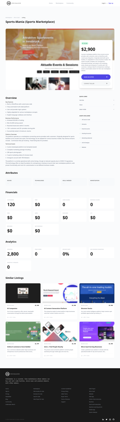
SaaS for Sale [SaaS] (36, 396)
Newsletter (8, 396)
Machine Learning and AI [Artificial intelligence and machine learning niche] (95, 407)
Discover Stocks (86, 308)
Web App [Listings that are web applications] (91, 396)
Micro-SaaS (17, 17)
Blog (7, 399)
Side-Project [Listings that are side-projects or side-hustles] (92, 388)
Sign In (7, 391)
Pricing (7, 394)
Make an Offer (96, 77)
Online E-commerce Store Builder (19, 347)
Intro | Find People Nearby (53, 347)
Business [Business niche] (91, 402)
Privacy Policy (64, 391)
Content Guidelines (66, 388)
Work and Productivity (95, 404)
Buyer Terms (64, 396)
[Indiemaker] (41, 374)
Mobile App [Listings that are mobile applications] (92, 409)
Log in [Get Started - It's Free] (104, 3)
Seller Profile (96, 109)
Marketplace (59, 3)
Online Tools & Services (95, 399)
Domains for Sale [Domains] (37, 394)
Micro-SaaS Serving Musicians (91, 347)
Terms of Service (65, 399)
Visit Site (96, 100)
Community (70, 3)
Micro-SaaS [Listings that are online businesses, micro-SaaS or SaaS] (92, 391)
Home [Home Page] (7, 388)
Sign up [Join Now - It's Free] (111, 3)
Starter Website (93, 412)
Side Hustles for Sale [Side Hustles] (38, 391)
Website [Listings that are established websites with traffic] (91, 394)
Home (51, 3)
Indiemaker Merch (10, 404)
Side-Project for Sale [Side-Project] (38, 399)
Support (63, 402)
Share (96, 105)
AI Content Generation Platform (55, 308)
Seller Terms (64, 394)
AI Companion (12, 308)
